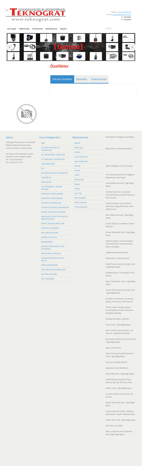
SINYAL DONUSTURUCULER (52, 223)
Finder (77, 188)
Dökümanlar (98, 79)
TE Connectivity (80, 207)
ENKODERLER (47, 242)
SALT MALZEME (47, 278)
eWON (77, 143)
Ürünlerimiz (37, 28)
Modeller (81, 79)
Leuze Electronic (81, 156)
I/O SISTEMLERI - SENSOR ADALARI (51, 187)
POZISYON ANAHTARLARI (51, 198)
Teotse (77, 170)
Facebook (125, 5)
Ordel (76, 175)
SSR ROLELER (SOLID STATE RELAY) (52, 259)
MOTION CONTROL (49, 274)
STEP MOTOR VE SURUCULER (53, 269)
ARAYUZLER (46, 182)
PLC (42, 168)
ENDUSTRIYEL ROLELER (51, 253)
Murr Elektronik (81, 161)
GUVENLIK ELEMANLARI (51, 203)
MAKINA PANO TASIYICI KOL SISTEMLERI (53, 247)
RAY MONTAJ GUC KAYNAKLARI (54, 173)
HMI (43, 143)
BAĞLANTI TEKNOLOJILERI (52, 193)
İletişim (63, 28)
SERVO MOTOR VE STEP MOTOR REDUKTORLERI (54, 217)
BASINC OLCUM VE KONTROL (53, 212)
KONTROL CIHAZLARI (50, 228)
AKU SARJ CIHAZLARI (49, 232)
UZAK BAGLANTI (48, 164)
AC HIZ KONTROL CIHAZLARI (53, 154)
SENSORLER (46, 177)
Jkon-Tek (78, 193)
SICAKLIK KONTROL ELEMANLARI (55, 207)
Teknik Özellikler (62, 79)
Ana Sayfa (11, 28)
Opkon (77, 184)
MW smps (78, 147)
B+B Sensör (79, 179)
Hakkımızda (24, 28)
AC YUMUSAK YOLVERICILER (53, 159)
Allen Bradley (79, 198)
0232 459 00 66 (124, 12)
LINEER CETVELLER (49, 237)
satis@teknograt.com (122, 14)
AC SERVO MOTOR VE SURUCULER (50, 148)
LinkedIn (129, 5)
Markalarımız (51, 28)
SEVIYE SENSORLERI (49, 265)
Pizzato (77, 166)
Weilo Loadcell (80, 202)
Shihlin (77, 152)
